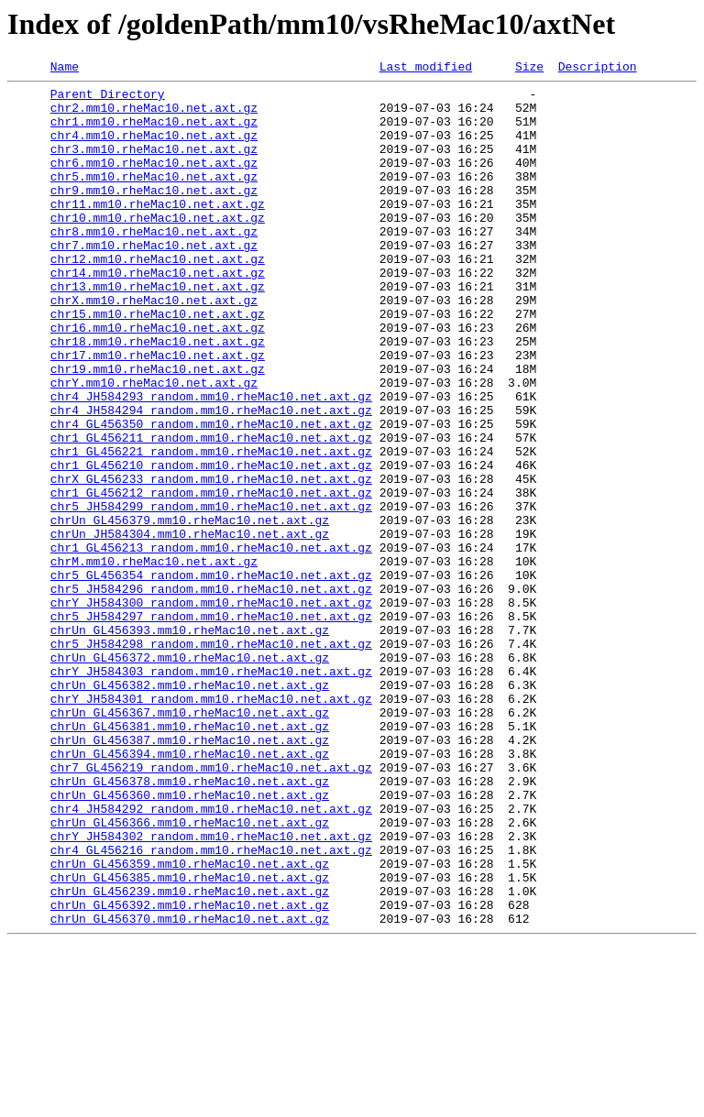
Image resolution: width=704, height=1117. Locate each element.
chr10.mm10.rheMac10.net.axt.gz (157, 247)
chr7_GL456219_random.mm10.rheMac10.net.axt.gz (211, 907)
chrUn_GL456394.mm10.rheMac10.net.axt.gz (189, 890)
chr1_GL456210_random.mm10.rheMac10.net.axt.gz (211, 544)
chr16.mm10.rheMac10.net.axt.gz (157, 379)
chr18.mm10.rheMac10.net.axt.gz (157, 396)
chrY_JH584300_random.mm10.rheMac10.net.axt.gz (211, 709)
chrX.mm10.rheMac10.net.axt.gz (154, 346)
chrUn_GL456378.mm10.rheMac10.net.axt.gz (189, 923)
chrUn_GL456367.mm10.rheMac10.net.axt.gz (189, 841)
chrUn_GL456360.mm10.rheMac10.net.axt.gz (189, 940)
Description (597, 68)
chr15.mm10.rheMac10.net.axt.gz (157, 363)
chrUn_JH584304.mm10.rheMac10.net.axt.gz (189, 627)
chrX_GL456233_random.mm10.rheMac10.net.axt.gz (211, 561)
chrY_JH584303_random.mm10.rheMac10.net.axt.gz (211, 791)
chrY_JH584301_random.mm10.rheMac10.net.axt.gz (211, 824)
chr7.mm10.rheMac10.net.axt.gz (154, 280)
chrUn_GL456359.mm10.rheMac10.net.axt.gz (189, 1022)
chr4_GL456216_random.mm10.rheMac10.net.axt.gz (211, 1006)
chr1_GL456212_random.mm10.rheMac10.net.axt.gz (211, 577)
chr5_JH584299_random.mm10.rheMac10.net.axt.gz (211, 594)
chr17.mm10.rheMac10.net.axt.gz (157, 412)
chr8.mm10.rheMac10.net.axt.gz (154, 264)
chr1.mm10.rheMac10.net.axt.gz (154, 132)
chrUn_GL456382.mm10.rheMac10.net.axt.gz (189, 808)
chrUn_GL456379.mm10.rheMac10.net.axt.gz (189, 610)
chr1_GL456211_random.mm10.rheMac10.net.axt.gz (211, 511)
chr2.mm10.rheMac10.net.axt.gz (154, 115)
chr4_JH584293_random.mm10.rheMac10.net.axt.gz (211, 462)
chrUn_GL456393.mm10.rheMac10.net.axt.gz (189, 742)
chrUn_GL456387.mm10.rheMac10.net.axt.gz (189, 874)
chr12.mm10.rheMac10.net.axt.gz (157, 297)
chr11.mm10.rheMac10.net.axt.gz (157, 231)
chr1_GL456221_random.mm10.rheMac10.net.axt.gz (211, 528)
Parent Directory (107, 99)
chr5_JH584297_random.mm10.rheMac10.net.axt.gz (211, 725)
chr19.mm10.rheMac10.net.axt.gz (157, 429)
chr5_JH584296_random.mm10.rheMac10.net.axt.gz (211, 692)
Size (529, 68)
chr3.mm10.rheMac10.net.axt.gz (154, 165)
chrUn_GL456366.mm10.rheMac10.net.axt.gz (189, 973)
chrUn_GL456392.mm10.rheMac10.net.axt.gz (189, 1072)
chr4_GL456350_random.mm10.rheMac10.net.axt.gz (211, 495)
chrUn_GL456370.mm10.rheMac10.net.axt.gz (189, 1088)
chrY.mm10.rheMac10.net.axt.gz (154, 445)
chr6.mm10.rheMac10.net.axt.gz (154, 181)
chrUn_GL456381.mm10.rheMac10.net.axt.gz (189, 857)
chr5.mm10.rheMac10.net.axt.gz (154, 198)
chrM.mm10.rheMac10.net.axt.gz (154, 660)
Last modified (426, 68)
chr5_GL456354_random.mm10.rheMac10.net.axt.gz (211, 676)
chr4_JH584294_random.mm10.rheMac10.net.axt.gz (211, 478)
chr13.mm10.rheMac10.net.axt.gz (157, 330)
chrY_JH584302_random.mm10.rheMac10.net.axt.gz (211, 989)
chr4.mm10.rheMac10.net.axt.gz (154, 148)
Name (64, 68)
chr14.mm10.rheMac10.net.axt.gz (157, 313)
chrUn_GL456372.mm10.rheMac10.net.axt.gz (189, 775)
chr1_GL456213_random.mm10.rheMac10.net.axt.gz (211, 643)
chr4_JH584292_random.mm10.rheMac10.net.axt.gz (211, 956)
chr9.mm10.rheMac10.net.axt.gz (154, 214)
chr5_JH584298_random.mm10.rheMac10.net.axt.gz (211, 758)
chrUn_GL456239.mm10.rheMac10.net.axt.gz (189, 1055)
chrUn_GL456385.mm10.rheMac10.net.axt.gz (189, 1039)
